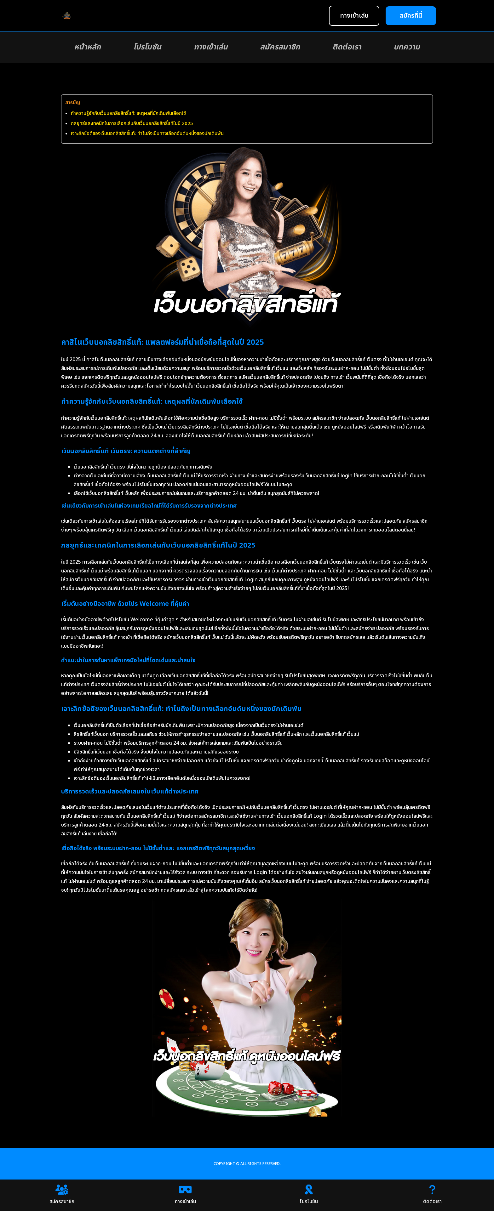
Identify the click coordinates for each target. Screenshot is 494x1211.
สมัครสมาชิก (280, 47)
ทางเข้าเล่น (211, 47)
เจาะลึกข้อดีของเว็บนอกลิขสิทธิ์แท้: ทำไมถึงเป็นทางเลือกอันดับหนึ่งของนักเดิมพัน (147, 133)
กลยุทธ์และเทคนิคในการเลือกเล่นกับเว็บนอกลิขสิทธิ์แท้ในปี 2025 (132, 123)
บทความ (406, 47)
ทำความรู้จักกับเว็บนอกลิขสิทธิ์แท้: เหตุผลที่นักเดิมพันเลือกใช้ (128, 113)
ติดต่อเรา (346, 47)
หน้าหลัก (87, 47)
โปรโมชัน (147, 47)
